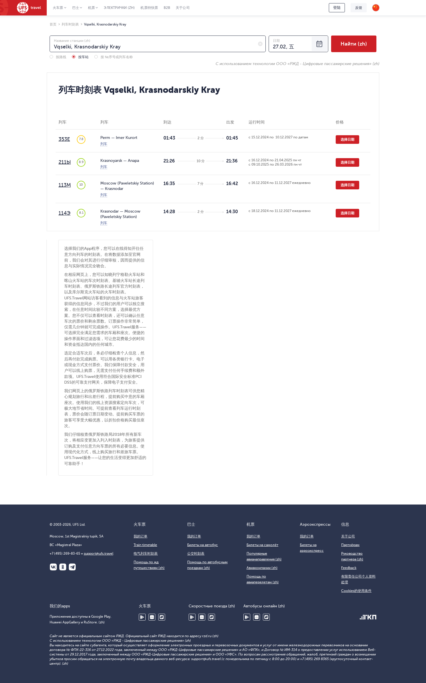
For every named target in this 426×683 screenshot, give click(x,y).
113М (64, 185)
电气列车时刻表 (146, 553)
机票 (91, 8)
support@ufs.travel (98, 553)
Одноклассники (63, 567)
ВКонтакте (53, 567)
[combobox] (157, 44)
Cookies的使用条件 (356, 591)
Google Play (142, 617)
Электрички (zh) (119, 8)
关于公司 (183, 8)
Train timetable (145, 545)
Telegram (72, 567)
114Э (64, 213)
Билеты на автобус (202, 545)
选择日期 (347, 140)
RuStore (161, 617)
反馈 (358, 8)
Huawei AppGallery (151, 617)
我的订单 (140, 536)
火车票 (58, 8)
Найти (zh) (354, 44)
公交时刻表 (195, 553)
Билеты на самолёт (262, 545)
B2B (167, 8)
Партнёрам (350, 545)
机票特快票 (149, 8)
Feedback (348, 568)
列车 (103, 144)
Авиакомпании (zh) (262, 568)
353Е (64, 139)
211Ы (64, 162)
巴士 (75, 8)
